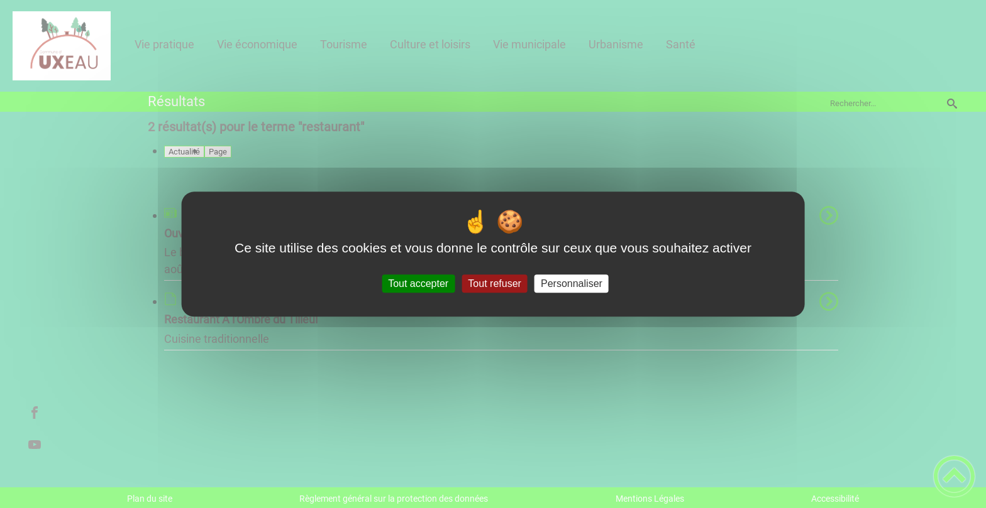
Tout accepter (418, 283)
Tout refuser (494, 283)
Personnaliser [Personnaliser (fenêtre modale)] (571, 283)
